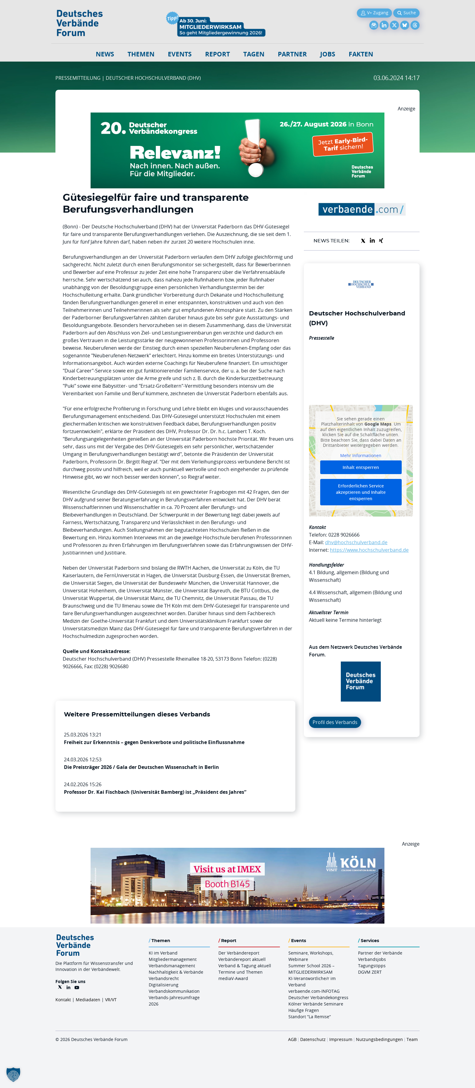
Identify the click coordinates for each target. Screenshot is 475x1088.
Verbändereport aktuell (242, 959)
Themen (141, 54)
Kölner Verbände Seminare (315, 1004)
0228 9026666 (344, 534)
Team (412, 1039)
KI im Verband (163, 953)
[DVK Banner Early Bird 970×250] (237, 116)
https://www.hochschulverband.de (369, 550)
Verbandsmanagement (172, 965)
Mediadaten (88, 999)
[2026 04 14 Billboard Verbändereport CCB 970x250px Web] (237, 851)
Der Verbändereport (238, 953)
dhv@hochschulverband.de (356, 542)
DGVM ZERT (370, 972)
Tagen (253, 54)
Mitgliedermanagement (173, 959)
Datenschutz (313, 1039)
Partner (292, 54)
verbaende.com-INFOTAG (314, 991)
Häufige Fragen (303, 1010)
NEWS (105, 54)
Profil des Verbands (335, 722)
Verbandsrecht (164, 978)
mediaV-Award (233, 978)
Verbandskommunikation (174, 991)
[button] (13, 1074)
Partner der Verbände (380, 953)
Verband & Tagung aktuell (244, 965)
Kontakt (63, 999)
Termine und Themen (240, 972)
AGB (292, 1039)
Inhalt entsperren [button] (361, 467)
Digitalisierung (163, 985)
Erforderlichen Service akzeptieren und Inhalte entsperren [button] (361, 492)
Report (217, 54)
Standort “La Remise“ (309, 1016)
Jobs (327, 54)
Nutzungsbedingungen (379, 1039)
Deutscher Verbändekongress (318, 997)
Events (180, 54)
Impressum (340, 1039)
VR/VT (111, 999)
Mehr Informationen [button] (360, 455)
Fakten (361, 54)
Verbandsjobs (372, 959)
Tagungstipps (372, 965)
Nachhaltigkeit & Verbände (176, 972)
